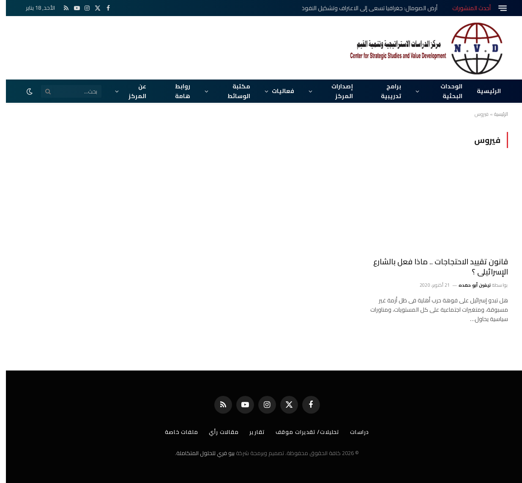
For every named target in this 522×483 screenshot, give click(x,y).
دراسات (354, 432)
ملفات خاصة (174, 432)
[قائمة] (496, 8)
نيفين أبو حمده (469, 285)
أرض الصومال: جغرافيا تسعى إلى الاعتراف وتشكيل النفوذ (364, 8)
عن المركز (131, 91)
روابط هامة (176, 91)
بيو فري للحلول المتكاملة (199, 453)
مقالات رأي (217, 432)
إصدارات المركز (336, 91)
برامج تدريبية (385, 91)
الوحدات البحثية (445, 91)
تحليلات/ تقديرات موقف (301, 432)
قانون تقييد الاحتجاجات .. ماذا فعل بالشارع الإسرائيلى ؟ (434, 267)
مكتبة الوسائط (232, 91)
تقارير (251, 432)
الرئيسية (483, 90)
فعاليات (277, 90)
